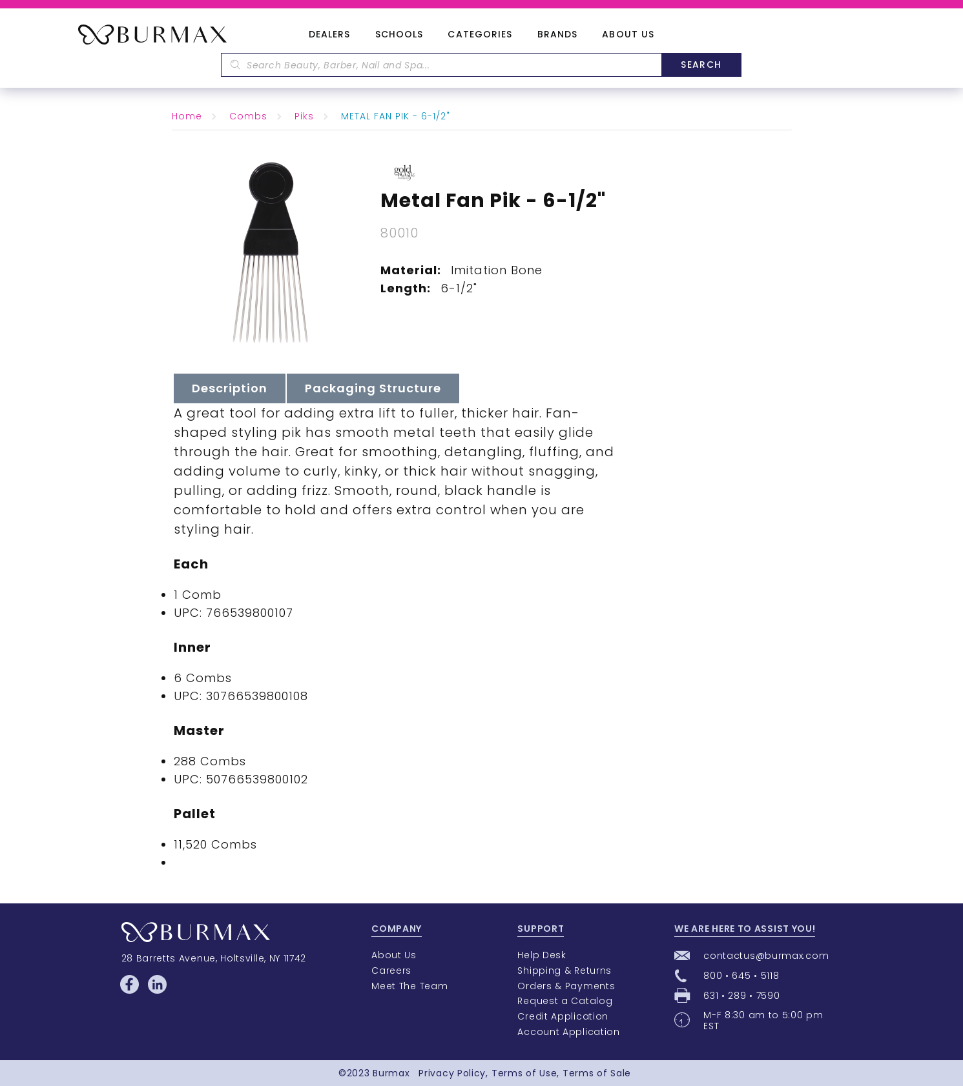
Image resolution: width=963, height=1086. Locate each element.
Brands (557, 35)
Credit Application (562, 1016)
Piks (304, 116)
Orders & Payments (566, 986)
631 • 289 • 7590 (741, 995)
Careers (391, 970)
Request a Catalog (564, 1000)
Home (187, 116)
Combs (248, 116)
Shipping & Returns (564, 970)
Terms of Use (524, 1073)
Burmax (391, 1073)
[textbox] (441, 65)
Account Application (568, 1031)
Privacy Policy (452, 1073)
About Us (628, 35)
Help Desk (541, 955)
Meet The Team (409, 986)
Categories (480, 35)
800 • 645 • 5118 (741, 975)
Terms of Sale (597, 1073)
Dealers (330, 35)
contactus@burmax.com (766, 955)
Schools (399, 35)
